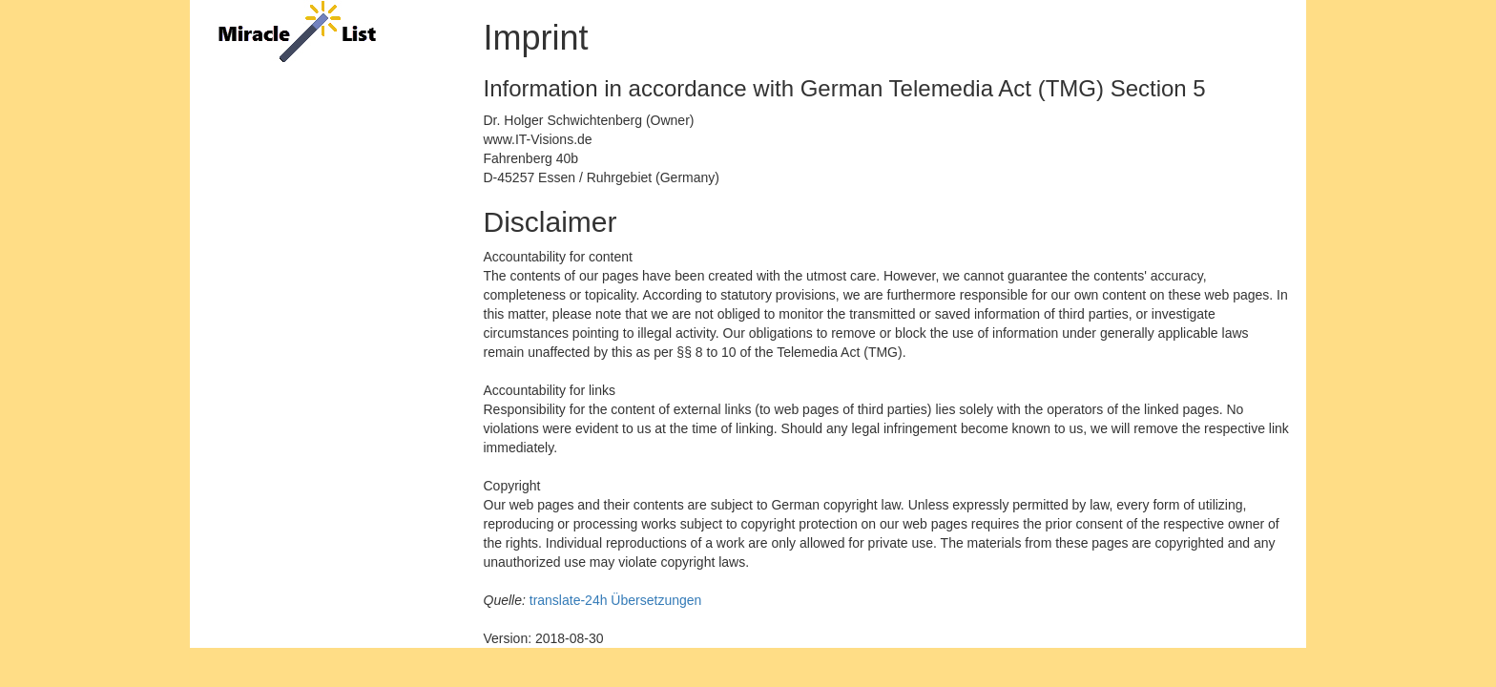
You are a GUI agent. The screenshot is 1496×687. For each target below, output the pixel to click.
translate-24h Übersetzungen (616, 600)
